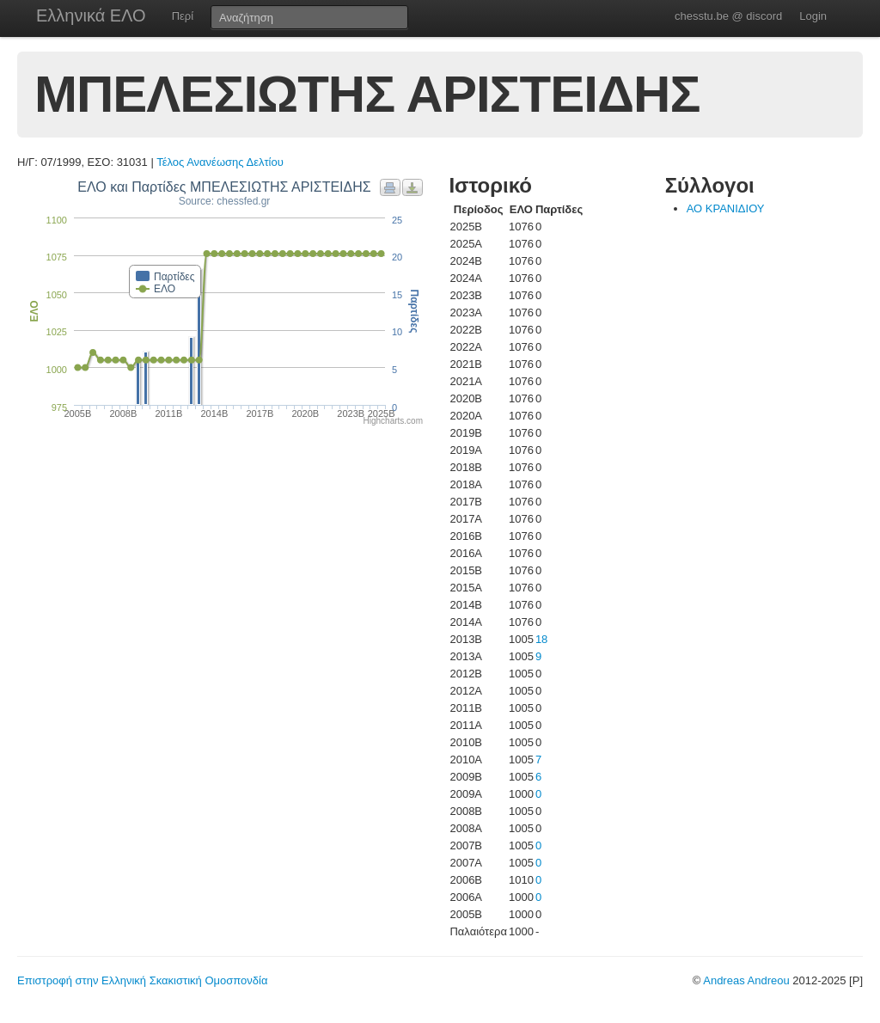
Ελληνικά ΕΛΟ (91, 15)
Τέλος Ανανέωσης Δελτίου (220, 162)
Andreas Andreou (746, 980)
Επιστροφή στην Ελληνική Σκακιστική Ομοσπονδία (142, 980)
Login (813, 15)
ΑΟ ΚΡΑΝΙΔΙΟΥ (726, 208)
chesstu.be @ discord (728, 15)
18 (541, 639)
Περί (182, 15)
